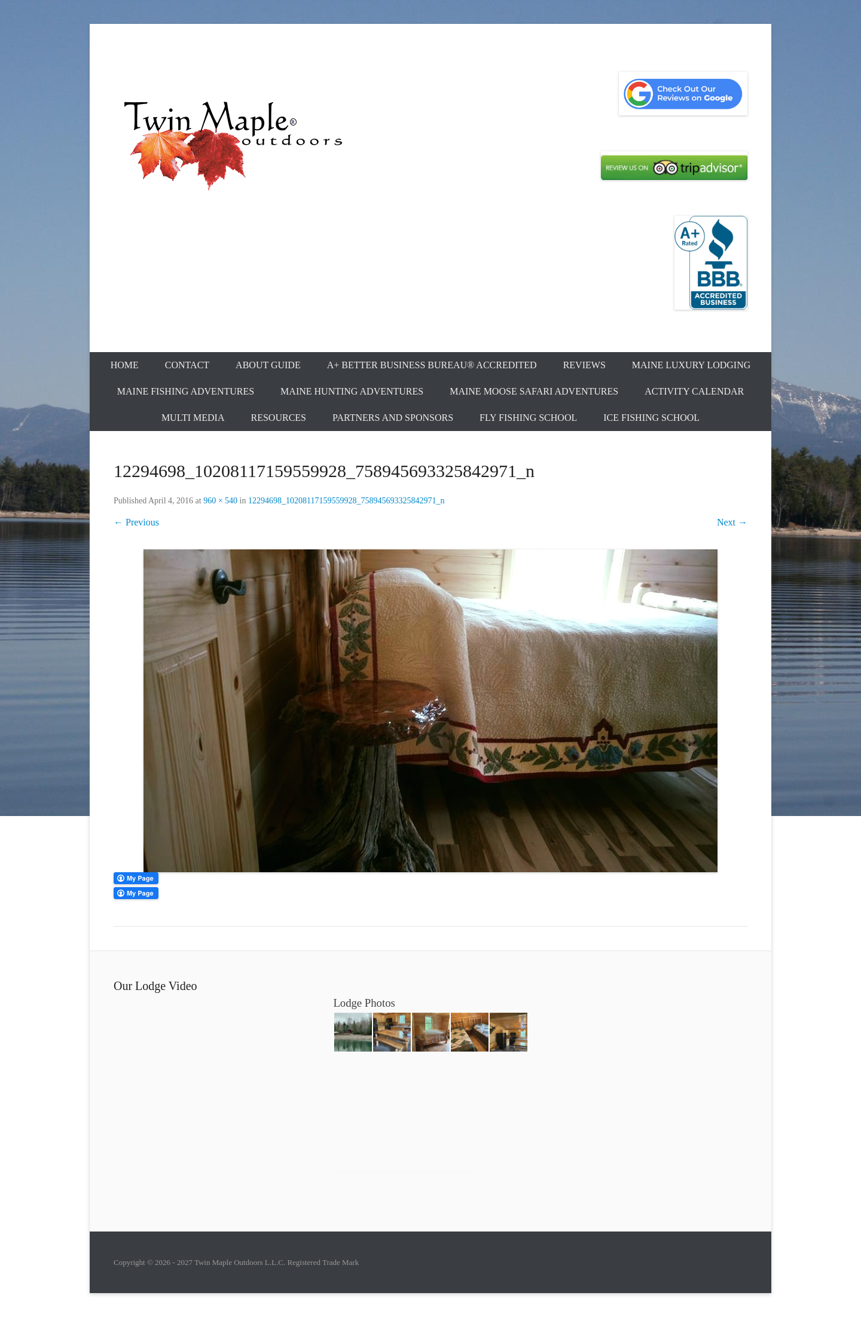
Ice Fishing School (651, 417)
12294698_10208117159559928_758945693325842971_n (346, 500)
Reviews (584, 365)
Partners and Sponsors (392, 417)
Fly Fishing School (528, 417)
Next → (732, 522)
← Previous (136, 522)
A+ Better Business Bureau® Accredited (432, 365)
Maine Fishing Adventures (185, 391)
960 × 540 (220, 500)
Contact (187, 365)
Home (125, 365)
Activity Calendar (694, 391)
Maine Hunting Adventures (351, 391)
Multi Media (193, 417)
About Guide (268, 365)
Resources (278, 417)
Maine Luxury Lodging (691, 365)
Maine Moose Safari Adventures (534, 391)
